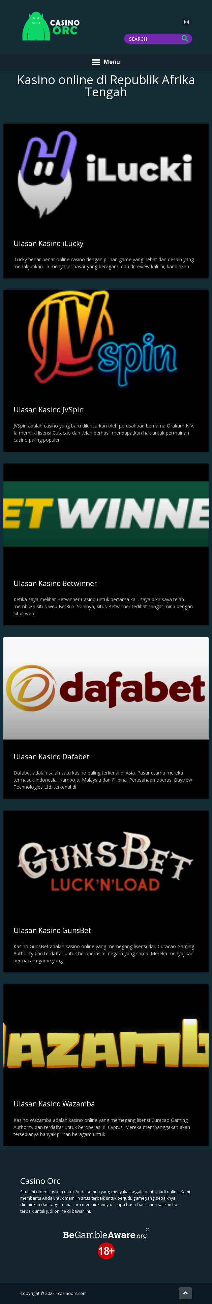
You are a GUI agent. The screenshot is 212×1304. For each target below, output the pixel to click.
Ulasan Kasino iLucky (48, 243)
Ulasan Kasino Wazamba (54, 1103)
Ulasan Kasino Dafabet (51, 756)
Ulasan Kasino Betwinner (55, 583)
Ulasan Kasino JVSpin (48, 409)
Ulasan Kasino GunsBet (52, 930)
